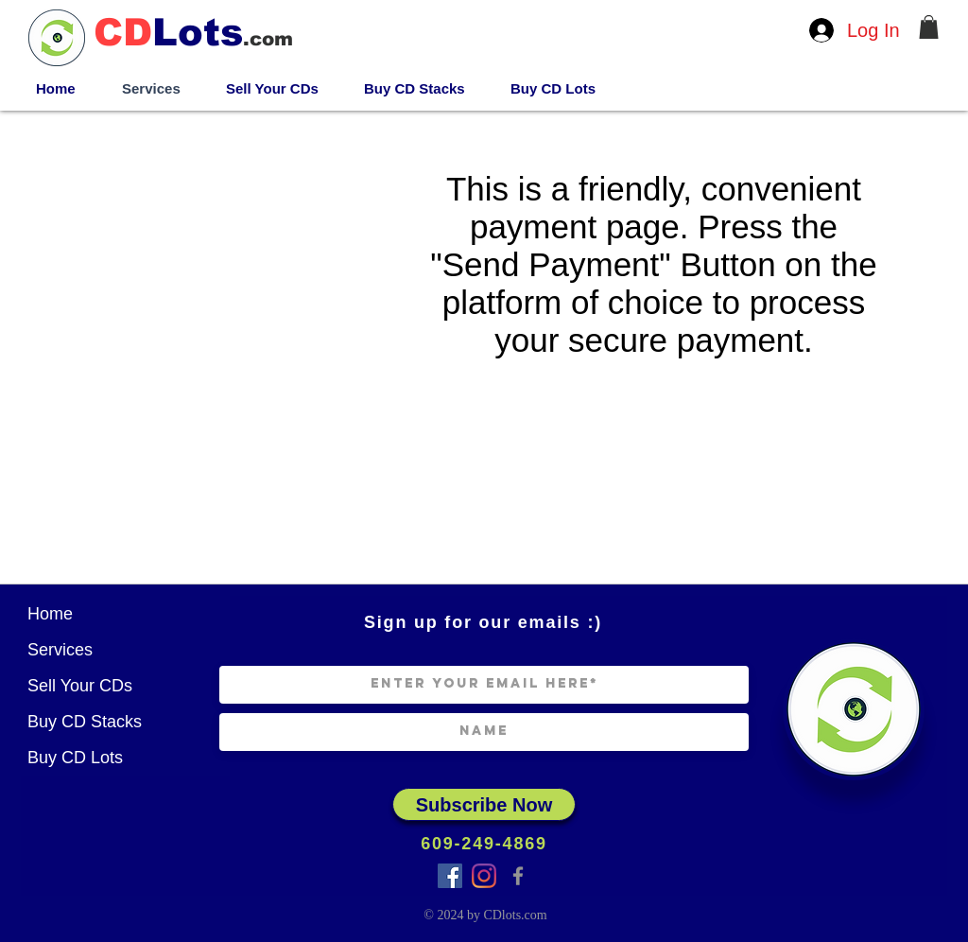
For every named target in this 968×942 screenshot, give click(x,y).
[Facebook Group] (450, 876)
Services (60, 649)
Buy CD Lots (75, 757)
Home (50, 613)
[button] (929, 27)
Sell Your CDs (79, 685)
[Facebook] (518, 876)
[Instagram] (484, 876)
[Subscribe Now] (484, 804)
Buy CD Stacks (84, 721)
